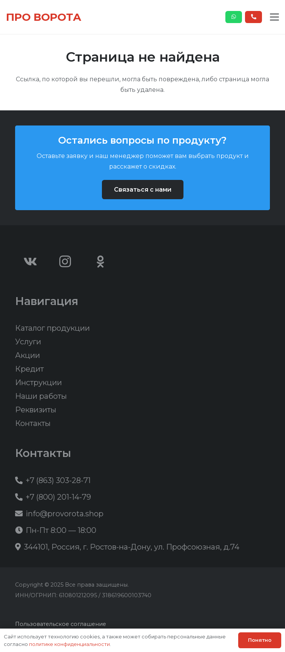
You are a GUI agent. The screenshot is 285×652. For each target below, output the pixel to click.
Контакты (33, 423)
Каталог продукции (52, 328)
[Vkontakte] (30, 261)
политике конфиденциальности (69, 644)
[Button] (233, 17)
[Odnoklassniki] (100, 261)
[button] (274, 17)
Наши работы (41, 396)
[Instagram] (65, 261)
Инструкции (38, 382)
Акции (27, 355)
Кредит (29, 368)
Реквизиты (35, 409)
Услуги (28, 341)
